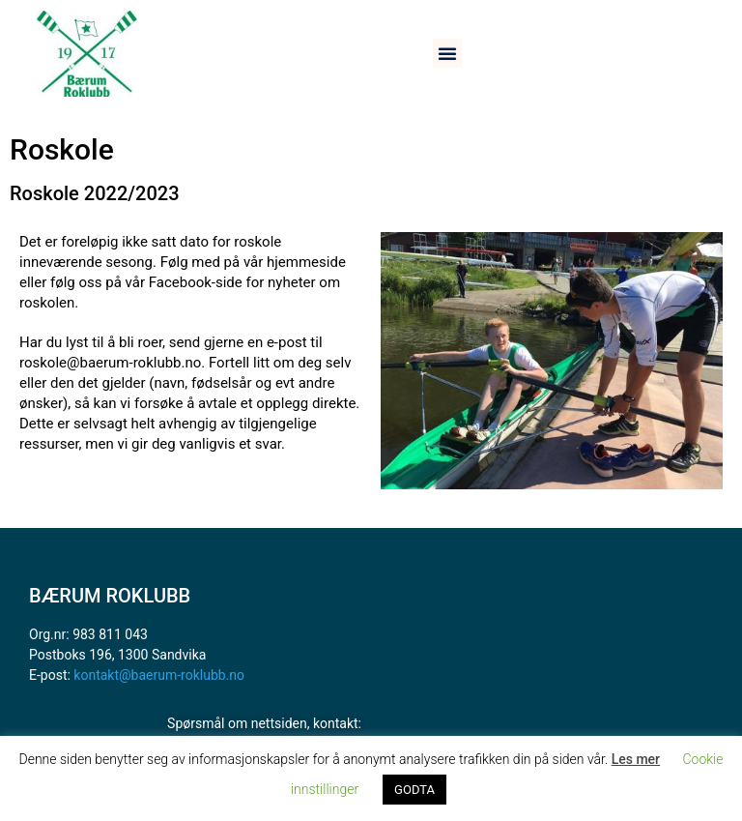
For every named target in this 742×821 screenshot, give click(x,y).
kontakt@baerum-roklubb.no (158, 675)
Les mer (636, 759)
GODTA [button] (414, 789)
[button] (447, 53)
